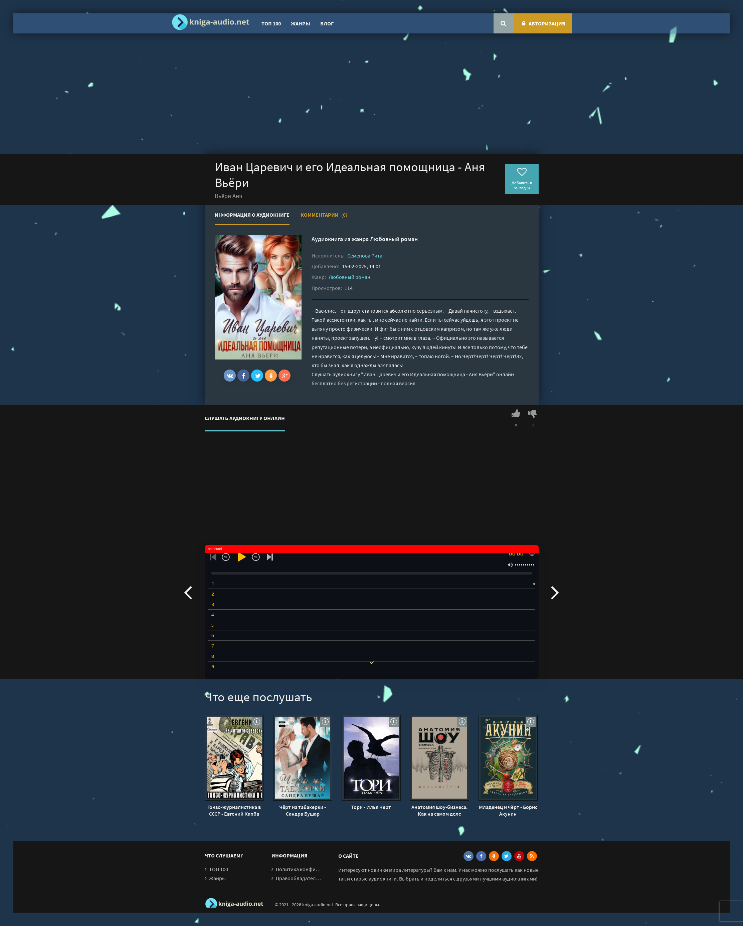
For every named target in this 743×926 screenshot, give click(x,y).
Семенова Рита (364, 255)
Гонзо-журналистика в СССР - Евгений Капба (234, 810)
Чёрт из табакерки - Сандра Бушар (302, 810)
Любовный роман (394, 239)
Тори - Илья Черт (371, 807)
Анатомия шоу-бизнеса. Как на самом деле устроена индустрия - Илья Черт (439, 810)
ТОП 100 (271, 23)
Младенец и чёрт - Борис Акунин (508, 810)
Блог (327, 23)
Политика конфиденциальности (314, 869)
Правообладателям (299, 878)
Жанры (300, 23)
